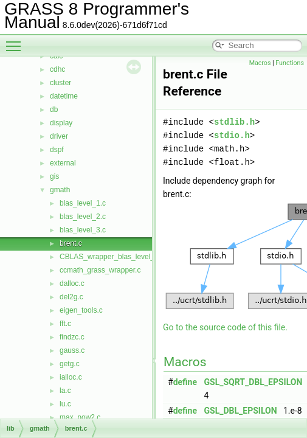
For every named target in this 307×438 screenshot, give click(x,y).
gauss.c (72, 350)
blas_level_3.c (83, 230)
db (54, 109)
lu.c (65, 404)
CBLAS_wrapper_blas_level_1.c (112, 256)
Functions (289, 63)
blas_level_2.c (83, 216)
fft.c (65, 323)
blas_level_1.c (83, 203)
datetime (64, 96)
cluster (60, 82)
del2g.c (71, 297)
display (61, 123)
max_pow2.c (80, 417)
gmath (60, 190)
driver (59, 136)
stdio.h (232, 135)
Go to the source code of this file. (225, 327)
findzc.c (72, 337)
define (185, 382)
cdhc (57, 69)
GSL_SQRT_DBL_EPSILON (253, 382)
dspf (57, 149)
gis (54, 176)
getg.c (70, 364)
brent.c (71, 243)
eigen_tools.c (81, 310)
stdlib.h (234, 122)
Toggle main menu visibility (16, 41)
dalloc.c (72, 283)
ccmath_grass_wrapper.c (100, 270)
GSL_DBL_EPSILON (240, 410)
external (63, 163)
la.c (65, 390)
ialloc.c (71, 377)
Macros (260, 63)
